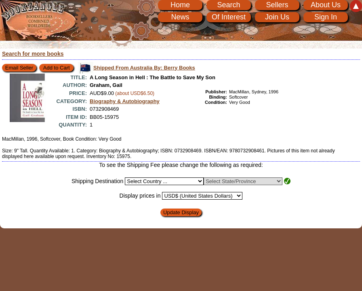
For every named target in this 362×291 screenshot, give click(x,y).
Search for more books (33, 54)
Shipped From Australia (144, 68)
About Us (326, 5)
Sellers (277, 5)
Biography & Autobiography (125, 101)
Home (180, 5)
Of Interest (229, 17)
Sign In (325, 17)
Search (228, 5)
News (180, 17)
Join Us (277, 17)
